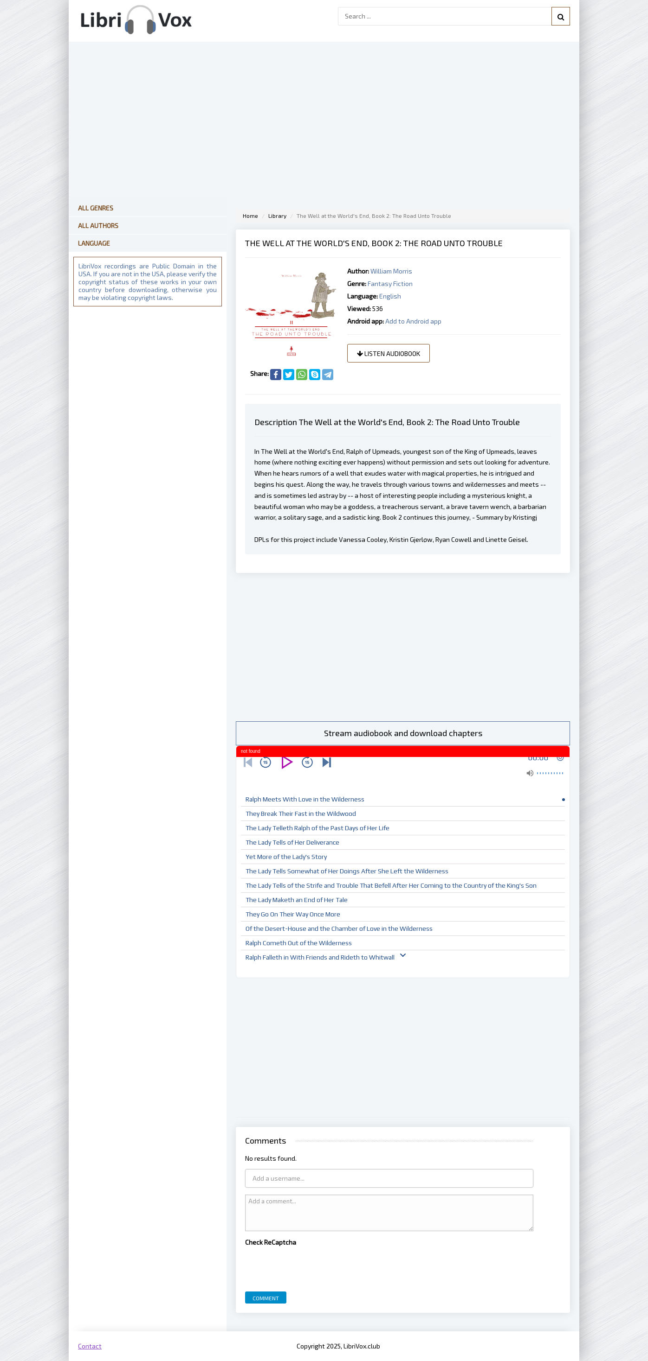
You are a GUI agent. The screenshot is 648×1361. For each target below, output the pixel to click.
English (390, 296)
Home (250, 215)
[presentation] (315, 1266)
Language (94, 243)
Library (277, 215)
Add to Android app (413, 321)
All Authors (98, 225)
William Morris (391, 271)
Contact (90, 1346)
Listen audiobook (388, 353)
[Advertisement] (403, 647)
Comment (266, 1298)
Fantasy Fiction (390, 283)
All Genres (95, 208)
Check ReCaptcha (270, 1242)
